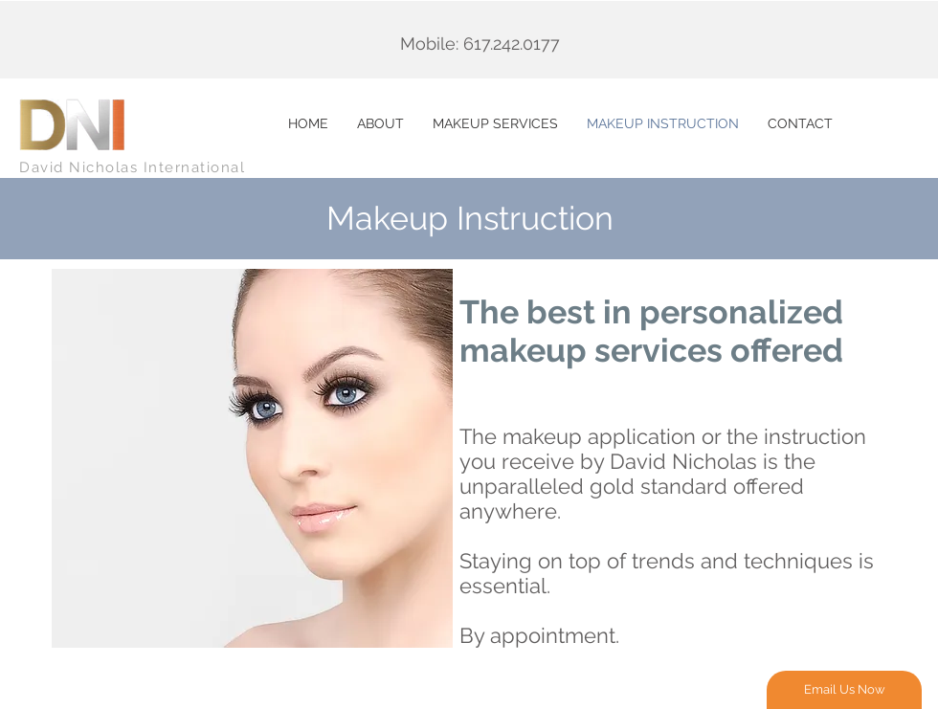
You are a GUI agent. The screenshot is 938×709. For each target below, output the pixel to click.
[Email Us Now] (844, 690)
